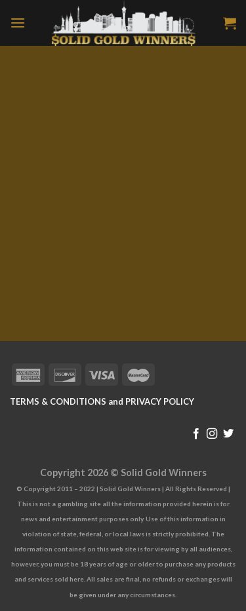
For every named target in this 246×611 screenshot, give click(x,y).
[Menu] (18, 23)
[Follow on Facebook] (196, 434)
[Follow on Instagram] (212, 434)
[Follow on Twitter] (228, 434)
